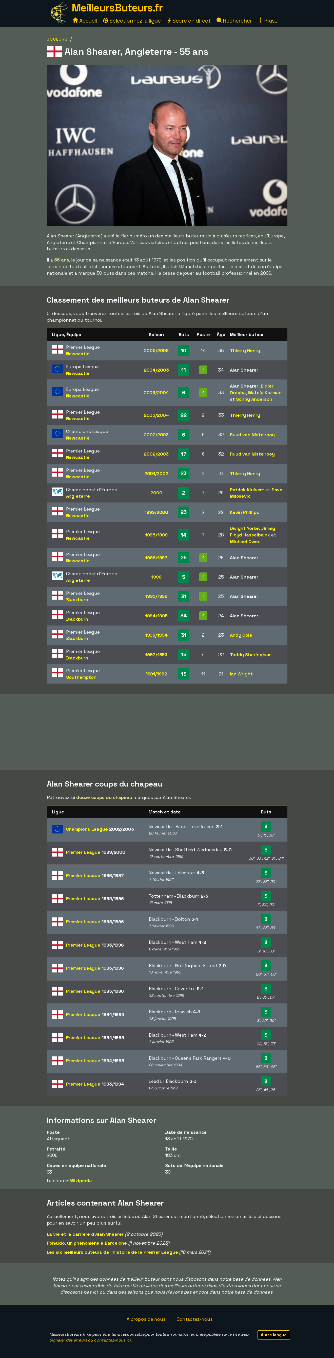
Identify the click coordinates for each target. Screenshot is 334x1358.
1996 (156, 577)
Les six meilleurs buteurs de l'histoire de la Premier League (112, 1252)
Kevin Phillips (244, 512)
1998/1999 (156, 535)
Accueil (85, 20)
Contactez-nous (195, 1319)
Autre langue (274, 1334)
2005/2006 (156, 350)
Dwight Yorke (244, 528)
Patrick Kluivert (247, 490)
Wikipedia (81, 1180)
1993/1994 (156, 635)
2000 (156, 493)
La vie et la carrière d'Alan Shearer (85, 1234)
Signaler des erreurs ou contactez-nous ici (90, 1340)
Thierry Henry (245, 350)
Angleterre (78, 496)
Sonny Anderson (254, 399)
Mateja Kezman (265, 392)
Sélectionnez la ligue (132, 20)
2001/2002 (156, 473)
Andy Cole (241, 635)
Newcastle (78, 354)
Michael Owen (245, 541)
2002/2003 (156, 435)
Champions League (100, 829)
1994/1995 (156, 616)
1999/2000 (156, 512)
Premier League (96, 852)
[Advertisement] (167, 731)
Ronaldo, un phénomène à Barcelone (87, 1243)
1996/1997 (156, 558)
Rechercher (234, 20)
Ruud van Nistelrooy (252, 435)
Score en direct (189, 20)
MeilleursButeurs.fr (117, 7)
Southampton (81, 677)
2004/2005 (156, 370)
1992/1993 (156, 654)
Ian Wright (241, 674)
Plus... (268, 20)
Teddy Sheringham (250, 654)
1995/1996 (156, 596)
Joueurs (57, 39)
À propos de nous (146, 1319)
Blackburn (77, 599)
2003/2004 (156, 392)
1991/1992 (156, 674)
